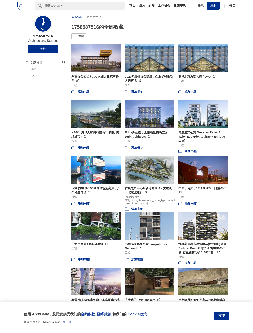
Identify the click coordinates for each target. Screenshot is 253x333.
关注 (43, 49)
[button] (78, 36)
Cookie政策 (137, 314)
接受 (221, 316)
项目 (132, 5)
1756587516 (43, 36)
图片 (142, 5)
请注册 (67, 321)
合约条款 (88, 314)
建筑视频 (180, 5)
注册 (213, 5)
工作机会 (164, 5)
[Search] (85, 6)
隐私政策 (104, 314)
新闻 (151, 5)
